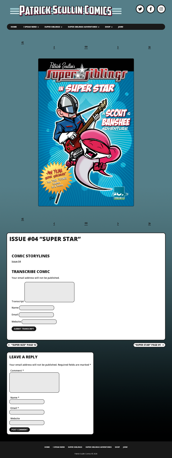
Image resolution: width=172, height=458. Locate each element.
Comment (17, 370)
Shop (107, 26)
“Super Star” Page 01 (149, 345)
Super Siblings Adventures (82, 26)
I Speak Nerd (30, 26)
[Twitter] (140, 9)
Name (15, 307)
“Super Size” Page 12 (22, 345)
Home (14, 26)
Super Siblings (52, 26)
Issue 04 (16, 261)
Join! (120, 26)
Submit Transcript (24, 328)
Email (15, 314)
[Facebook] (150, 9)
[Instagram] (161, 9)
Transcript (18, 301)
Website (16, 321)
